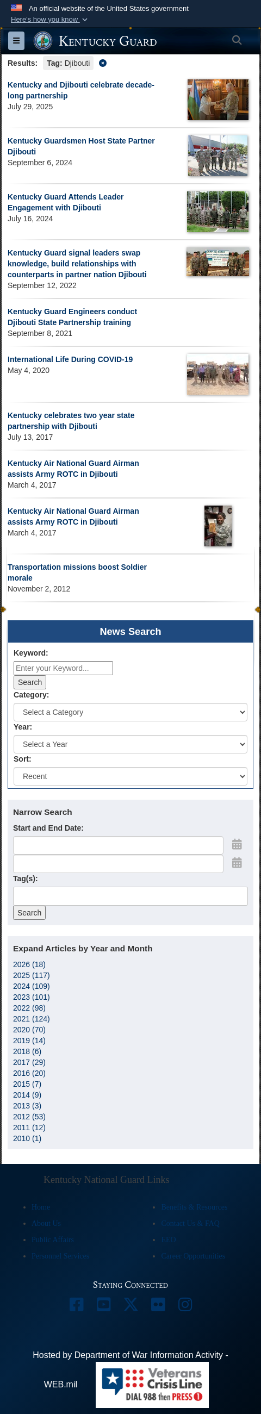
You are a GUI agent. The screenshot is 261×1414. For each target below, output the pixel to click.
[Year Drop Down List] (130, 744)
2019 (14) (29, 1040)
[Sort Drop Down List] (130, 776)
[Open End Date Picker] (237, 863)
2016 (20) (29, 1073)
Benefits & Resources (194, 1207)
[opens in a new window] (76, 1307)
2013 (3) (27, 1105)
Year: (23, 726)
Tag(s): (25, 878)
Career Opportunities (193, 1256)
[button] (50, 19)
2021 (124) (31, 1018)
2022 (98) (29, 1008)
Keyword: (31, 653)
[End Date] (118, 864)
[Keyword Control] (63, 668)
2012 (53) (29, 1116)
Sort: (23, 759)
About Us (46, 1223)
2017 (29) (29, 1062)
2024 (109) (31, 986)
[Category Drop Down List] (130, 712)
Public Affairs (53, 1240)
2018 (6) (27, 1051)
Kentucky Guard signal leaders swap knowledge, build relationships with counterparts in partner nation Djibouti (77, 263)
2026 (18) (29, 964)
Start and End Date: (48, 828)
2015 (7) (27, 1084)
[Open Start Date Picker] (237, 844)
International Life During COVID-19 (70, 359)
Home (41, 1207)
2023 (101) (31, 997)
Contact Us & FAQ (190, 1223)
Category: (31, 694)
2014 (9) (27, 1095)
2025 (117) (31, 975)
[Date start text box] (118, 845)
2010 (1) (27, 1138)
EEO (168, 1240)
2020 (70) (29, 1029)
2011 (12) (29, 1127)
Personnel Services (60, 1256)
